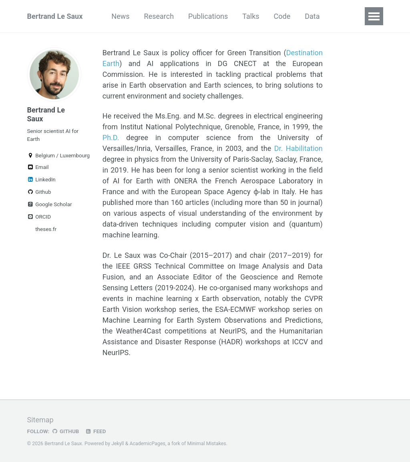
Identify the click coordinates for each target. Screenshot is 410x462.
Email (38, 167)
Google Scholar (49, 204)
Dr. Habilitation (298, 148)
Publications (208, 16)
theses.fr (45, 229)
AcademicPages (147, 443)
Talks (250, 16)
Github (39, 192)
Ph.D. (110, 137)
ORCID (39, 216)
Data (312, 16)
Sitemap (40, 420)
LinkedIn (41, 179)
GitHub (65, 431)
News (120, 16)
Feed (95, 431)
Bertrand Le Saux (55, 16)
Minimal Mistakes (206, 443)
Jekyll (117, 443)
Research (159, 16)
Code (282, 16)
